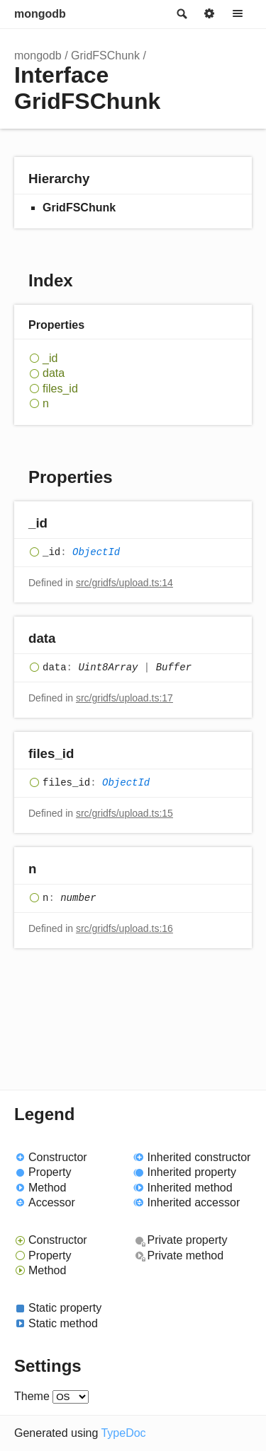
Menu (237, 14)
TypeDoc (123, 1433)
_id (50, 358)
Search (181, 14)
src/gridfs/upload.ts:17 (124, 698)
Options (209, 14)
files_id (60, 389)
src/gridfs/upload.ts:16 (124, 928)
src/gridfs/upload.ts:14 (124, 582)
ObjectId (96, 552)
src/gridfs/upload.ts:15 (124, 813)
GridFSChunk (105, 55)
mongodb (40, 14)
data (54, 373)
